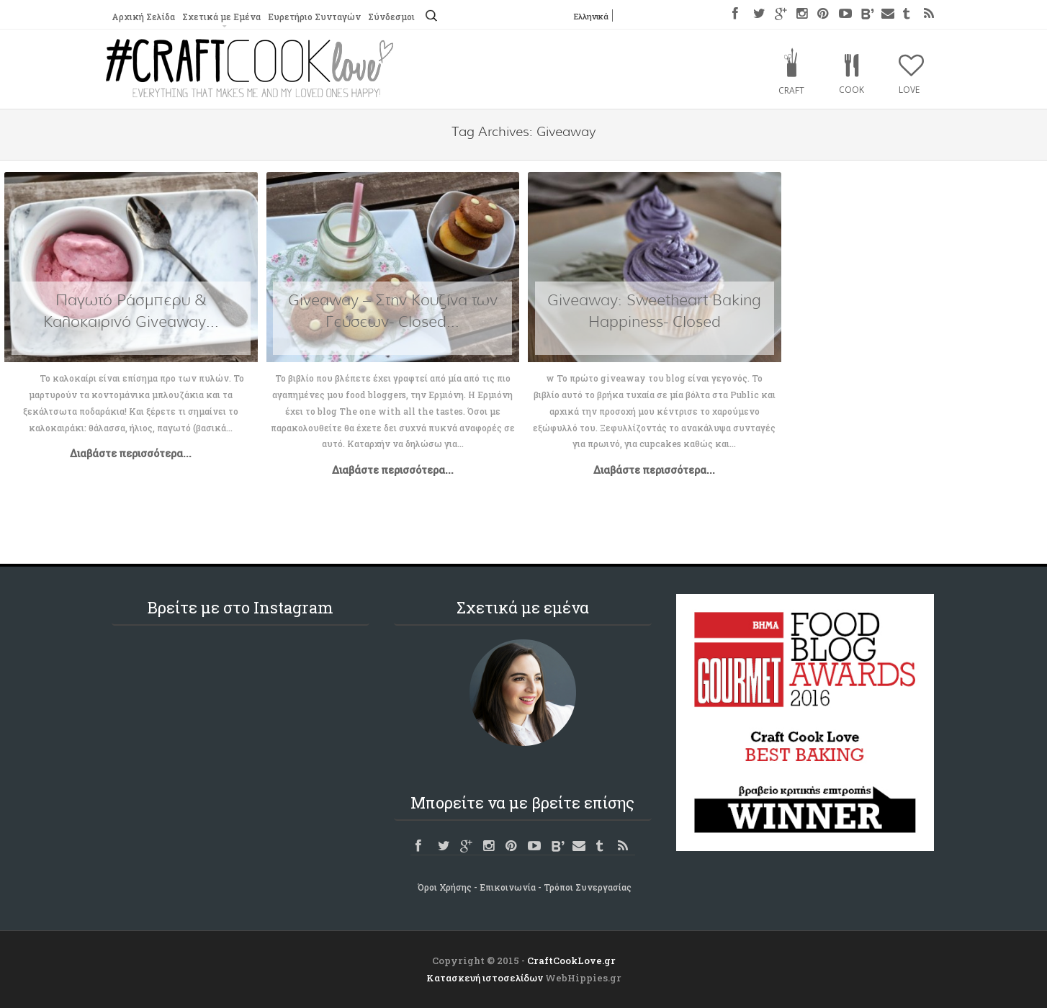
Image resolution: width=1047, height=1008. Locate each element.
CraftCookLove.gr (571, 960)
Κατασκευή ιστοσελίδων (484, 977)
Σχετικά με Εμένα (220, 16)
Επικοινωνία (508, 887)
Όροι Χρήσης (445, 887)
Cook (851, 90)
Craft (791, 90)
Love (909, 90)
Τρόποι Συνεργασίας (588, 887)
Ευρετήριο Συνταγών (312, 16)
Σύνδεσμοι (390, 16)
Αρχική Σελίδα (143, 16)
